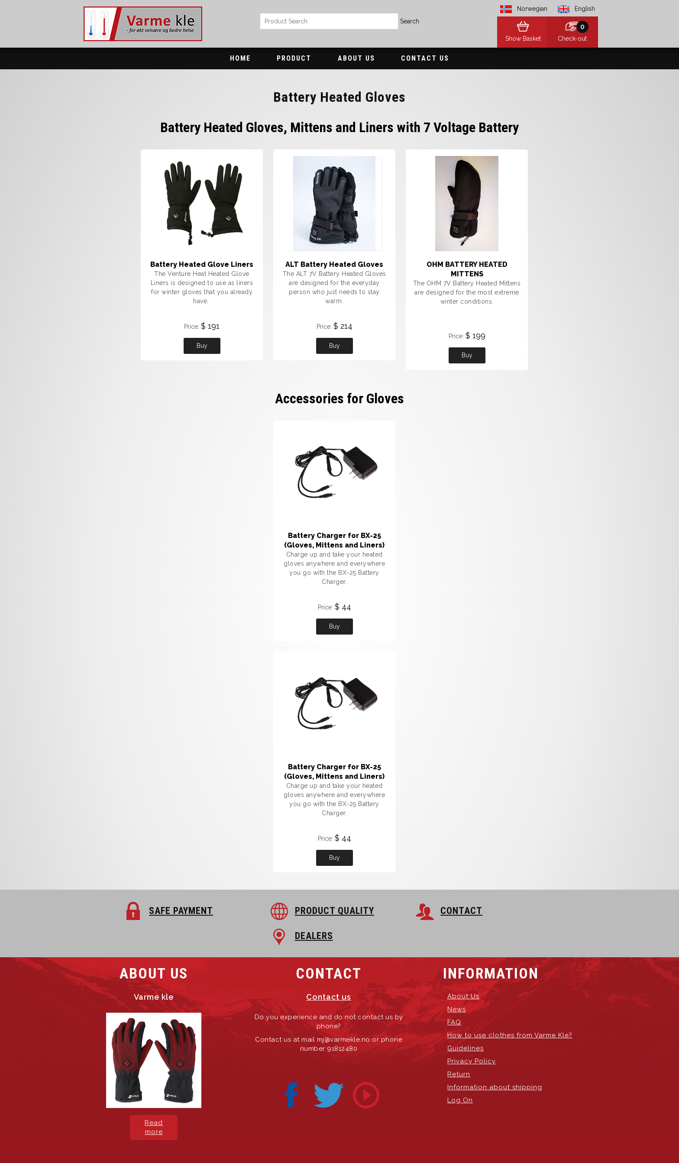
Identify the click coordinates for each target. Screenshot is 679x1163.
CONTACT (389, 910)
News (456, 984)
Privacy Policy (471, 1036)
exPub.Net (486, 1141)
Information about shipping (494, 1062)
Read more (154, 1102)
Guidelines (465, 1023)
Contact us (328, 971)
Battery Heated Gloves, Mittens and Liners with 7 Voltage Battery (339, 127)
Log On (460, 1075)
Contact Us (425, 58)
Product (294, 58)
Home (240, 58)
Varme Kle (242, 1141)
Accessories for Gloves (339, 398)
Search (409, 21)
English (585, 8)
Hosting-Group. (412, 1141)
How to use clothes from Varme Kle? (509, 1010)
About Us (356, 58)
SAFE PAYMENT (146, 910)
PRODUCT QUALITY (280, 910)
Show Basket (517, 39)
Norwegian (532, 8)
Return (458, 1049)
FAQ (454, 997)
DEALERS (514, 910)
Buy (202, 345)
